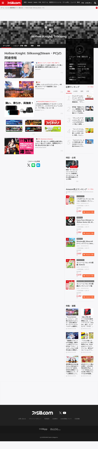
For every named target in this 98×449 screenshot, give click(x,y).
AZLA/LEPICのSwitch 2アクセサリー (47, 103)
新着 (25, 3)
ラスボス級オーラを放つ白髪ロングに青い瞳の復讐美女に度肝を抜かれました (49, 68)
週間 (81, 93)
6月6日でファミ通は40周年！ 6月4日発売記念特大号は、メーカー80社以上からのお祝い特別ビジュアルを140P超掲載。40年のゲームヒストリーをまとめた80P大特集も (87, 376)
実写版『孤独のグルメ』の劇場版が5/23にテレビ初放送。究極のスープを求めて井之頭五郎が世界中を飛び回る (78, 112)
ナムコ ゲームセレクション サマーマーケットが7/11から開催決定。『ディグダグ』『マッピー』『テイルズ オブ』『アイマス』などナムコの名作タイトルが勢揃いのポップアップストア (78, 101)
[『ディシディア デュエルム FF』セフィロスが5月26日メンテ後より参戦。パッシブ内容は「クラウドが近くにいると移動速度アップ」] (89, 121)
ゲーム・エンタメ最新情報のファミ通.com (12, 7)
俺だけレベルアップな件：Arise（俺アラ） (49, 64)
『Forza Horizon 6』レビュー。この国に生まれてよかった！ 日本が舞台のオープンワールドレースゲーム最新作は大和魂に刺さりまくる (72, 325)
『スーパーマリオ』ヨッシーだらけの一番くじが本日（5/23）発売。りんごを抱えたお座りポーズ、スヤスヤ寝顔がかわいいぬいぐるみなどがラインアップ (78, 134)
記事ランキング (72, 88)
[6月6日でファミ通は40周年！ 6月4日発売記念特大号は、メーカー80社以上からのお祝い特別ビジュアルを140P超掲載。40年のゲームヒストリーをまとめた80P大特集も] (87, 365)
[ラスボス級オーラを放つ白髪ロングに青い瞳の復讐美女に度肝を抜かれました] (19, 71)
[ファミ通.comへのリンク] (13, 3)
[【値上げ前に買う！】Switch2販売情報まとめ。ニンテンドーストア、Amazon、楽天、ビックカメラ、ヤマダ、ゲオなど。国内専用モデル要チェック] (87, 315)
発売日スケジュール (54, 3)
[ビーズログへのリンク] (55, 437)
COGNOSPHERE (39, 90)
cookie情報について (65, 426)
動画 (76, 3)
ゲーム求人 (65, 3)
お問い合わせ (23, 426)
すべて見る (90, 88)
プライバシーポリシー (36, 426)
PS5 (39, 3)
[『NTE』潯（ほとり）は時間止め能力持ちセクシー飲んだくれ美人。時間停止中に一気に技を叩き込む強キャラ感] (19, 147)
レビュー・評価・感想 (20, 46)
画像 (32, 46)
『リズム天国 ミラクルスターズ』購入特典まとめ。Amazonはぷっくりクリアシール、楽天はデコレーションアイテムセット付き (87, 351)
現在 (68, 93)
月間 (87, 93)
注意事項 (54, 426)
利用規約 (47, 426)
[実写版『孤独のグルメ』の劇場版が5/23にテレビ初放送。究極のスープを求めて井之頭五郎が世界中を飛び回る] (89, 110)
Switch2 (30, 3)
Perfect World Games (40, 149)
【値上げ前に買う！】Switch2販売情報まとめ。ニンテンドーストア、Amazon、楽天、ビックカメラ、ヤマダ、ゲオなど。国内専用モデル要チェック (87, 325)
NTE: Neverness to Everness (45, 140)
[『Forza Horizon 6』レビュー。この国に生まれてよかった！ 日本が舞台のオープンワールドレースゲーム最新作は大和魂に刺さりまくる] (72, 315)
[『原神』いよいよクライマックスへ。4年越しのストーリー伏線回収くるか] (19, 91)
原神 (39, 83)
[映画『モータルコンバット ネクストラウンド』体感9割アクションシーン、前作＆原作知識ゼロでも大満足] (72, 165)
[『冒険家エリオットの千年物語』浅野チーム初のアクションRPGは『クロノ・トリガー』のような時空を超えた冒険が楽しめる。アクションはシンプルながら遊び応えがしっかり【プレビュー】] (72, 340)
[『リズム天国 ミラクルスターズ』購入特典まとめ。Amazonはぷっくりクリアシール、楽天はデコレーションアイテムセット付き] (87, 340)
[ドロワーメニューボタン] (3, 3)
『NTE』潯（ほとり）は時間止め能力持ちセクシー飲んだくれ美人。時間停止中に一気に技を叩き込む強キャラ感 (49, 145)
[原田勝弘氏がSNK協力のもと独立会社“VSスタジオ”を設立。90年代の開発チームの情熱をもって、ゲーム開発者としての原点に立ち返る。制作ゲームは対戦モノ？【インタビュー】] (72, 365)
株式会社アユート (39, 112)
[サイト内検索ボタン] (95, 3)
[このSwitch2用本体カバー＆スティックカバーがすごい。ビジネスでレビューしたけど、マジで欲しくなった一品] (19, 110)
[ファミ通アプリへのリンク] (43, 437)
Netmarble (37, 71)
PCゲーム (45, 3)
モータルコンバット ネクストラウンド (74, 168)
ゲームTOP (6, 46)
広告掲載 (75, 426)
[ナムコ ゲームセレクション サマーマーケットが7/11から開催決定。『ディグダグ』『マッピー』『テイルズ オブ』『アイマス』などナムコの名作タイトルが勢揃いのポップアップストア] (89, 99)
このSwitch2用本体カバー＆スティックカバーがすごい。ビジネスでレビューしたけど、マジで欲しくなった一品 (49, 108)
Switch (35, 3)
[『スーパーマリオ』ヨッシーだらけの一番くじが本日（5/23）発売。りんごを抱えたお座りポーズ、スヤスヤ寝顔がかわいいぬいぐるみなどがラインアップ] (89, 132)
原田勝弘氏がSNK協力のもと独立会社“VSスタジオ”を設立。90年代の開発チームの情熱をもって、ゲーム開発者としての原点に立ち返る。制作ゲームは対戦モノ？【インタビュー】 (72, 376)
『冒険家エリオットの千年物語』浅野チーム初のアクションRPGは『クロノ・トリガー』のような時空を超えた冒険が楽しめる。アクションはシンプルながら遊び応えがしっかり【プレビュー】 (72, 351)
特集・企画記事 (84, 3)
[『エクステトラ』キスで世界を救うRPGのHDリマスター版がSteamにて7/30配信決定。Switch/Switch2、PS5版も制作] (89, 143)
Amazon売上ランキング (76, 192)
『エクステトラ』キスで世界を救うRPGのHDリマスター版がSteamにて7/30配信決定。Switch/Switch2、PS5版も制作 (78, 145)
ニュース (71, 3)
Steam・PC (81, 70)
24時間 (75, 93)
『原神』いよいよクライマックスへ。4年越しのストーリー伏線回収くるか (48, 87)
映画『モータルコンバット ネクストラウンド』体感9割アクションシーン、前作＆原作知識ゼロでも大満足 (72, 177)
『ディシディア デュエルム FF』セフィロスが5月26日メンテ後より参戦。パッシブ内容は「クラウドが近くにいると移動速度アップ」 (78, 123)
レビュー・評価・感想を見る (78, 59)
